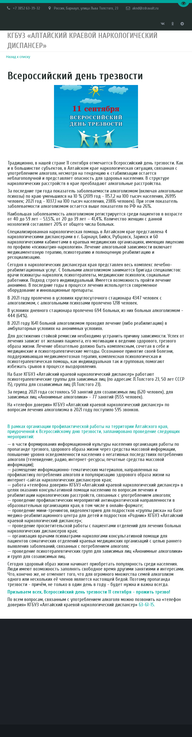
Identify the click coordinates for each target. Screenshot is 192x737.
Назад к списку (18, 57)
